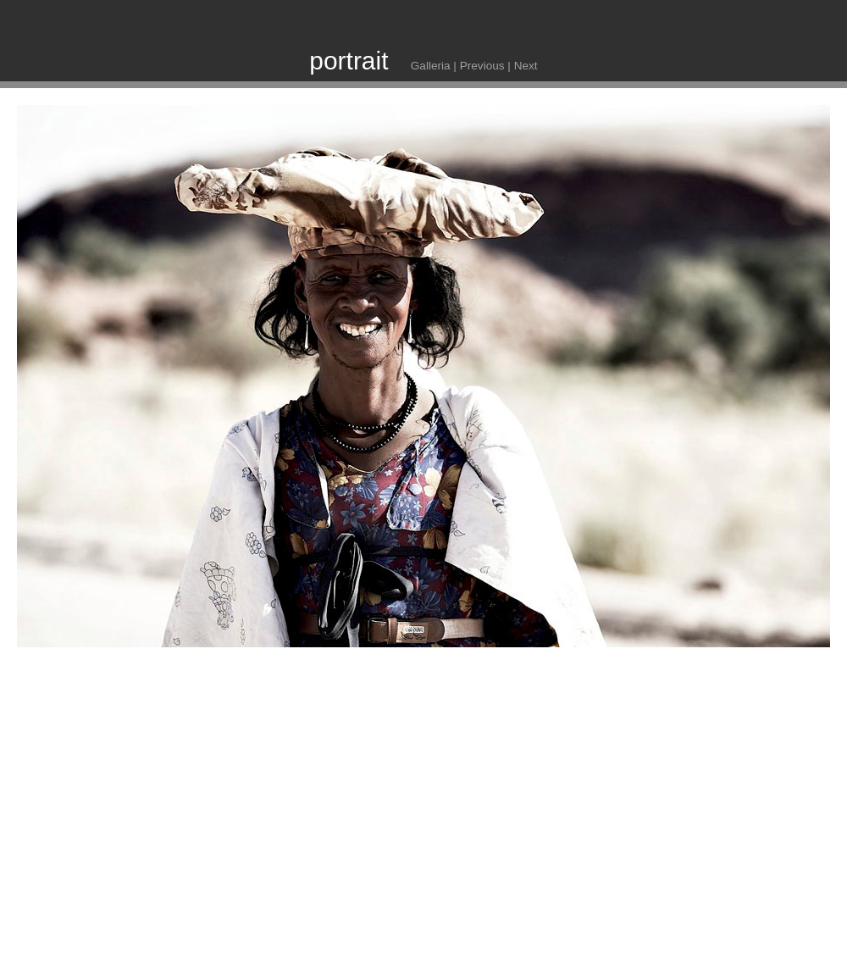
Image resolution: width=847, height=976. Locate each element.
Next (526, 65)
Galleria (431, 65)
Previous (482, 65)
